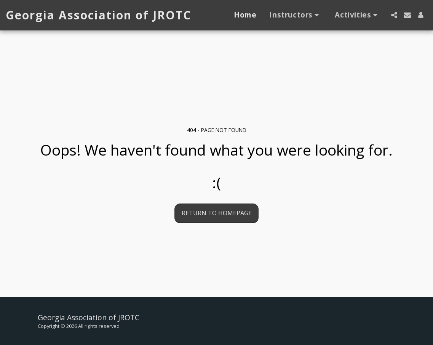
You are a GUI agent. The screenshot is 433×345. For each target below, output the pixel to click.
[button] (296, 15)
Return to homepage (217, 213)
